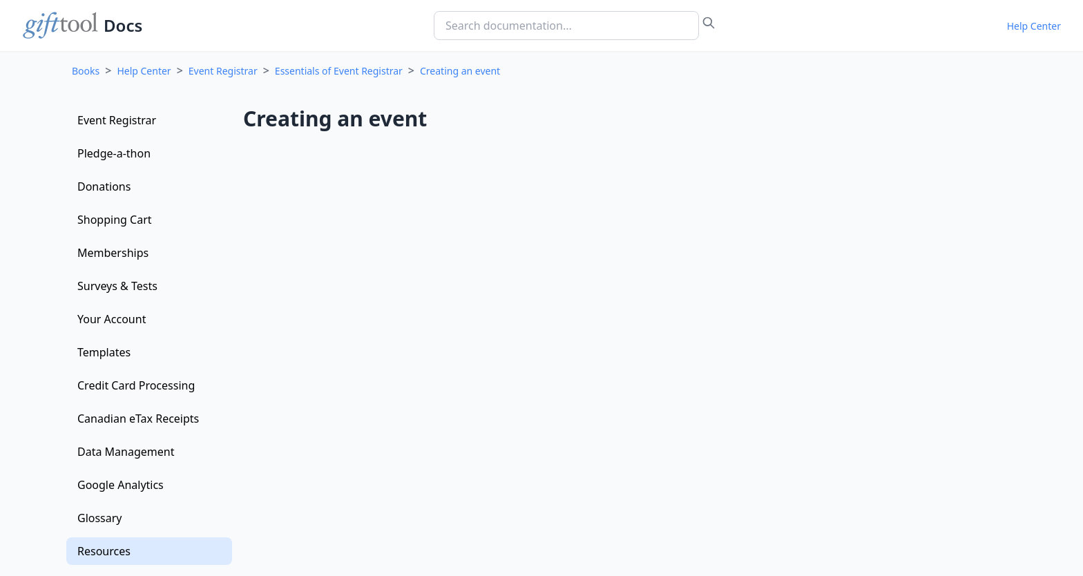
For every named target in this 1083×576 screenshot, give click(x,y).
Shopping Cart (114, 219)
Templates (104, 352)
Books (85, 70)
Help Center (1034, 25)
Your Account (111, 319)
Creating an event (460, 70)
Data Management (125, 451)
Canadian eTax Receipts (138, 418)
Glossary (99, 518)
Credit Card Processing (136, 385)
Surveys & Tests (117, 286)
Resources (104, 551)
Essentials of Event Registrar (339, 70)
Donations (104, 186)
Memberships (112, 252)
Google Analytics (120, 484)
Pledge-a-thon (114, 153)
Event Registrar (223, 70)
